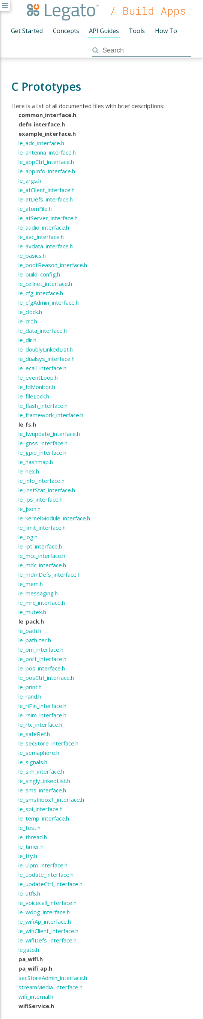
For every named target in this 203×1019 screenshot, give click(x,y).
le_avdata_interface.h (45, 246)
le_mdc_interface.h (42, 565)
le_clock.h (30, 312)
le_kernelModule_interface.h (54, 518)
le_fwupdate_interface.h (49, 433)
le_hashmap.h (35, 462)
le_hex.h (28, 471)
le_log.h (28, 537)
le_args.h (29, 180)
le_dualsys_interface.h (46, 358)
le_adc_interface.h (41, 143)
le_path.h (29, 630)
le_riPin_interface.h (42, 705)
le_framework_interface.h (50, 415)
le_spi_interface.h (40, 809)
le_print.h (30, 687)
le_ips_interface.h (40, 499)
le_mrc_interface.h (41, 602)
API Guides (104, 31)
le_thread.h (32, 837)
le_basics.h (32, 255)
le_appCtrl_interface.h (46, 161)
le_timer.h (31, 846)
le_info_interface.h (41, 480)
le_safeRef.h (34, 734)
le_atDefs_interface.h (45, 199)
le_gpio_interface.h (42, 452)
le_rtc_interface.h (40, 724)
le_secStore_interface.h (48, 743)
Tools (137, 31)
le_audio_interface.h (43, 227)
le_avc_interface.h (41, 236)
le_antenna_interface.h (47, 152)
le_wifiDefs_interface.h (47, 940)
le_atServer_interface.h (48, 218)
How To (166, 31)
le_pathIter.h (34, 640)
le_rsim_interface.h (42, 715)
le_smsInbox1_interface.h (51, 799)
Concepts (66, 31)
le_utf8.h (29, 893)
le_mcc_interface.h (41, 555)
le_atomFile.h (35, 208)
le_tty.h (27, 856)
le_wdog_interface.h (44, 912)
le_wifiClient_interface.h (48, 931)
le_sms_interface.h (42, 790)
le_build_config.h (39, 274)
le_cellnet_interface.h (45, 283)
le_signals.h (32, 762)
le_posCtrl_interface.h (46, 677)
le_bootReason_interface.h (52, 265)
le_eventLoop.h (38, 377)
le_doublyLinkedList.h (45, 349)
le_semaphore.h (38, 752)
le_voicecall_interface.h (47, 902)
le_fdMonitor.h (36, 387)
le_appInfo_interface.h (46, 171)
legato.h (28, 949)
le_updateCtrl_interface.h (50, 884)
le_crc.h (27, 321)
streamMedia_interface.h (50, 987)
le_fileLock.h (33, 396)
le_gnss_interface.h (43, 443)
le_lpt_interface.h (40, 546)
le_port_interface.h (42, 659)
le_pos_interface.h (41, 668)
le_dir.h (27, 340)
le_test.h (29, 827)
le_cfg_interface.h (40, 293)
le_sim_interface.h (41, 771)
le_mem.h (30, 584)
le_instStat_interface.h (46, 490)
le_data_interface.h (42, 330)
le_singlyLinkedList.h (44, 781)
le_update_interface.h (46, 874)
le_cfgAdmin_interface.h (48, 302)
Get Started (27, 31)
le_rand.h (29, 696)
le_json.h (29, 509)
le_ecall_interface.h (42, 368)
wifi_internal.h (35, 996)
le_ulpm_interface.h (43, 865)
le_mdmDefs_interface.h (49, 574)
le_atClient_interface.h (46, 190)
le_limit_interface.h (42, 527)
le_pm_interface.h (40, 649)
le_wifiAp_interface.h (44, 921)
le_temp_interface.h (43, 818)
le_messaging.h (38, 593)
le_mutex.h (32, 612)
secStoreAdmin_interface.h (52, 977)
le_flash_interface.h (43, 405)
